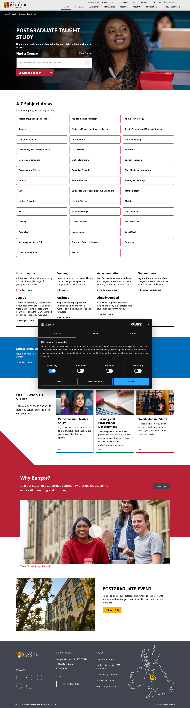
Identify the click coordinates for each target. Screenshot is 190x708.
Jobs (133, 2)
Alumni (104, 2)
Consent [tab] (57, 333)
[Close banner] (148, 324)
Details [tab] (95, 333)
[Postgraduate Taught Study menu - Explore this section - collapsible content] (35, 72)
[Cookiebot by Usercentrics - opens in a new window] (131, 324)
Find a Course (27, 53)
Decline (58, 382)
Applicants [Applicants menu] (93, 7)
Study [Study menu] (66, 7)
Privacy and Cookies (106, 680)
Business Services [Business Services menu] (153, 7)
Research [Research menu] (124, 7)
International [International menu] (109, 7)
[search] (87, 62)
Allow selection (95, 382)
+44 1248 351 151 (64, 664)
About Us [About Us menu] (137, 7)
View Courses (86, 53)
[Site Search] (184, 7)
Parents (113, 2)
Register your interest (150, 290)
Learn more (64, 317)
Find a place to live (108, 290)
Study (12, 14)
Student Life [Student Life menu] (79, 7)
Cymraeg (144, 2)
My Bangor (124, 2)
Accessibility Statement (107, 674)
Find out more (25, 290)
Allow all (131, 382)
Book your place (26, 320)
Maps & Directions (70, 684)
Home (6, 14)
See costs (63, 290)
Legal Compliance (105, 659)
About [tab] (133, 333)
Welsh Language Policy (107, 686)
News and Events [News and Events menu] (172, 7)
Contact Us (61, 668)
